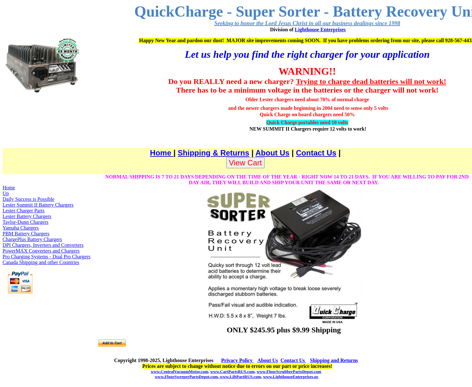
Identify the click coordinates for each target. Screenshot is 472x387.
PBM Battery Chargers (26, 233)
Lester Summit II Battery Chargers (38, 205)
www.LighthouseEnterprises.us (290, 376)
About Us (272, 152)
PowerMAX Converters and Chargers (41, 251)
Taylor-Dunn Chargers (26, 222)
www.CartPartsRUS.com (232, 371)
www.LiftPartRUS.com (240, 376)
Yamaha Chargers (21, 228)
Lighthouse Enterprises (320, 29)
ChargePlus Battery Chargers (32, 239)
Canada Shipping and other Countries (41, 262)
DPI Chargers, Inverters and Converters (43, 245)
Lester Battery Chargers (27, 216)
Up (6, 193)
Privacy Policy (237, 360)
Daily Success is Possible (28, 199)
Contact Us (316, 152)
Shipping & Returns (213, 152)
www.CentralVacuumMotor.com (179, 371)
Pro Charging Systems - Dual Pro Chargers (46, 256)
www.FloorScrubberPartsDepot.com (289, 371)
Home (161, 152)
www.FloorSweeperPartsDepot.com (186, 376)
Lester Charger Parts (23, 210)
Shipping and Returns (334, 360)
